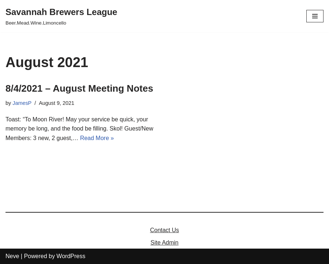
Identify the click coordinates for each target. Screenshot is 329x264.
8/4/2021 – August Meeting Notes (79, 88)
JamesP (21, 103)
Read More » (97, 138)
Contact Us (164, 230)
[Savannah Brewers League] (61, 16)
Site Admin (164, 242)
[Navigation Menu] (315, 16)
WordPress (70, 256)
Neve (12, 256)
